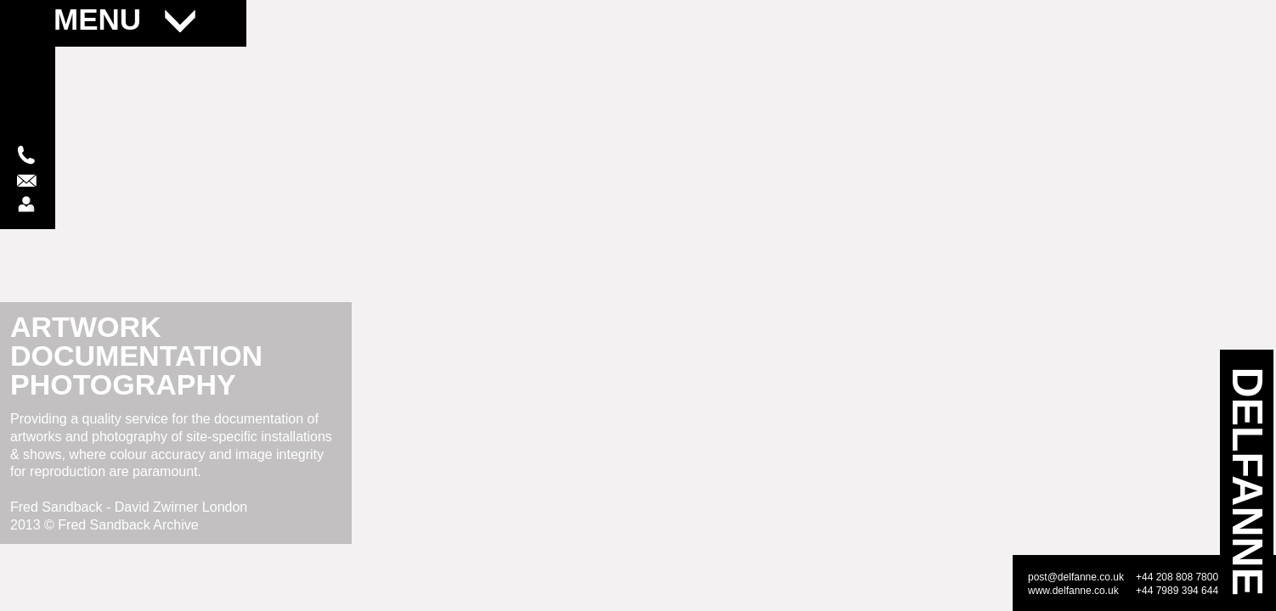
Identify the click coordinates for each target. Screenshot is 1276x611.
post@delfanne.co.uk (1076, 577)
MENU (124, 19)
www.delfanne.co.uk (1073, 591)
